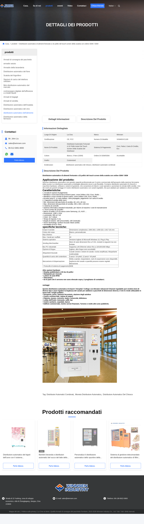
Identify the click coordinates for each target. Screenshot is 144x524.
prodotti (49, 6)
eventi (60, 6)
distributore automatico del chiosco (118, 394)
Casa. (25, 6)
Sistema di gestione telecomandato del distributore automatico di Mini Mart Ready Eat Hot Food (124, 456)
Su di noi (37, 6)
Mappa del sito (14, 511)
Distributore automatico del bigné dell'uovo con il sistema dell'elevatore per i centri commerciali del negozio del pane (17, 456)
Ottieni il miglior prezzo (104, 108)
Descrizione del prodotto (93, 119)
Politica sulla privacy (29, 511)
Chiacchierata (97, 6)
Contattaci (81, 6)
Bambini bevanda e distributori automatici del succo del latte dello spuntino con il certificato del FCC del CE (53, 456)
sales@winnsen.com (17, 143)
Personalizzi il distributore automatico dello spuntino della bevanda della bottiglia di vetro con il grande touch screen (90, 456)
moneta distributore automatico (88, 394)
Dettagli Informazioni (59, 119)
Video (69, 6)
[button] (7, 442)
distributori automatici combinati (60, 394)
